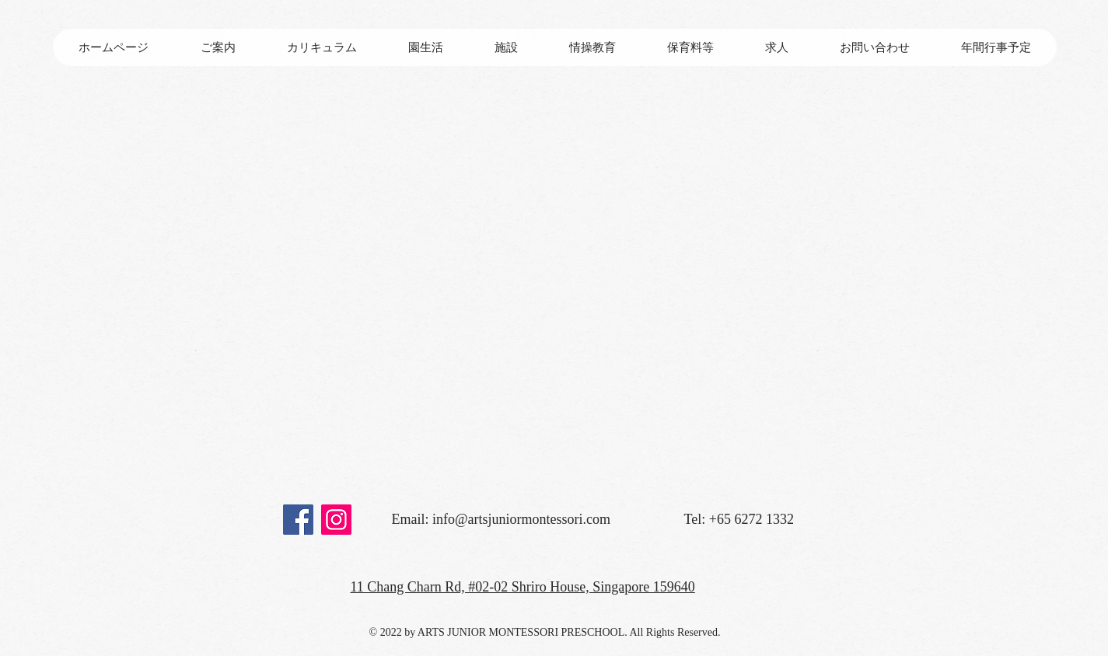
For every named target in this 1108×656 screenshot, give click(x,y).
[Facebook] (298, 519)
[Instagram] (336, 519)
